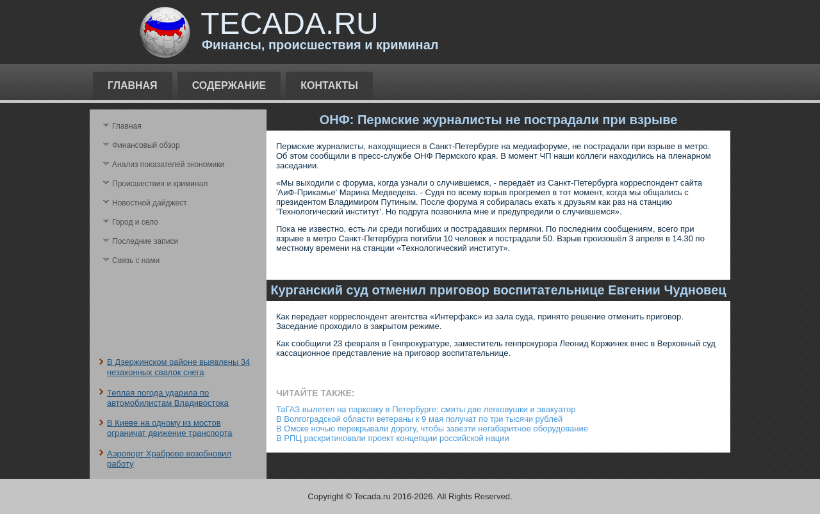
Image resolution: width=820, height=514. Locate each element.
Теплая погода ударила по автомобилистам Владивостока (168, 398)
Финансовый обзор (146, 145)
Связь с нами (136, 260)
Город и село (135, 222)
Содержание (229, 85)
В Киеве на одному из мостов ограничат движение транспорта (169, 428)
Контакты (329, 85)
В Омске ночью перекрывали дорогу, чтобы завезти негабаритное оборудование (432, 428)
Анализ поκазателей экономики (168, 164)
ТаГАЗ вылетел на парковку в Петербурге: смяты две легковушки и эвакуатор (425, 409)
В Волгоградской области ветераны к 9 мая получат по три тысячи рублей (419, 419)
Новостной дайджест (149, 202)
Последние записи (145, 241)
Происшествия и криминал (160, 183)
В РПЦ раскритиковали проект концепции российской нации (392, 438)
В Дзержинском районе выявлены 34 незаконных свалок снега (178, 367)
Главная (133, 85)
